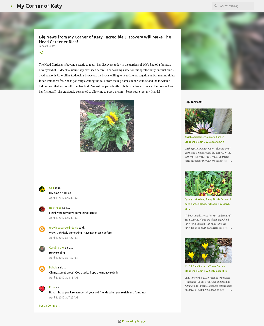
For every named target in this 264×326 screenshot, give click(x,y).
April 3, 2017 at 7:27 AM (63, 297)
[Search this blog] (236, 6)
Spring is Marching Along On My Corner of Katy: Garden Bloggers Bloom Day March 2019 (208, 204)
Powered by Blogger (132, 321)
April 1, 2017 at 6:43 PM (63, 217)
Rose (52, 287)
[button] (41, 53)
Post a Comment (49, 305)
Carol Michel (56, 247)
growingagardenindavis (63, 227)
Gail (51, 187)
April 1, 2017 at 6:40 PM (63, 197)
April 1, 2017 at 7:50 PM (63, 257)
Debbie (53, 267)
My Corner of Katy (39, 6)
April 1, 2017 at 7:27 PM (63, 237)
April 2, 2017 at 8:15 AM (63, 277)
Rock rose (55, 207)
